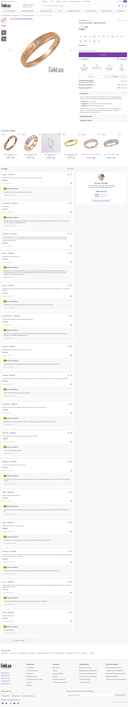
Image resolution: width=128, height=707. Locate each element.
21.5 (94, 41)
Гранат (14, 653)
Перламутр (69, 653)
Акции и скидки (91, 11)
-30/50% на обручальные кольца (23, 18)
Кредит (65, 1)
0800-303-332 (101, 191)
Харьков (87, 82)
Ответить (5, 180)
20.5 (85, 41)
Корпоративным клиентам (88, 676)
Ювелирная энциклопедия (88, 670)
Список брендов (84, 679)
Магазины (58, 1)
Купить (103, 55)
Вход (125, 1)
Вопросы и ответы (85, 667)
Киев (80, 82)
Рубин (77, 653)
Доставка (91, 76)
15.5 (85, 36)
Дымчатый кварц (23, 653)
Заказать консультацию (101, 201)
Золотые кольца (16, 15)
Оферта (29, 685)
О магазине (30, 667)
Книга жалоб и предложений (115, 673)
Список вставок (84, 682)
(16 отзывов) (89, 20)
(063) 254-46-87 (5, 683)
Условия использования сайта (116, 679)
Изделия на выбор (112, 676)
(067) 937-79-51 (5, 678)
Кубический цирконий (44, 653)
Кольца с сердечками (28, 15)
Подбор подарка (107, 11)
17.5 (103, 36)
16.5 (94, 36)
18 (108, 36)
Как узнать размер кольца (88, 673)
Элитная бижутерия (46, 11)
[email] (90, 695)
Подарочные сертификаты (115, 670)
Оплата (115, 76)
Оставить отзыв (18, 640)
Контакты (29, 682)
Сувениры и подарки (74, 11)
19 (117, 36)
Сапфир (84, 653)
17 (99, 36)
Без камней (5, 653)
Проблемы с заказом (60, 682)
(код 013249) (123, 20)
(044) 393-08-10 (5, 675)
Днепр (83, 82)
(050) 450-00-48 (5, 681)
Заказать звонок (27, 7)
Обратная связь (31, 676)
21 (89, 41)
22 (99, 41)
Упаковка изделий (59, 679)
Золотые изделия (5, 15)
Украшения (121, 11)
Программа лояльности (75, 1)
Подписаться (120, 695)
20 (80, 41)
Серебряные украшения (27, 11)
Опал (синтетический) (58, 653)
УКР (117, 1)
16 (89, 36)
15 (80, 36)
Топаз (91, 653)
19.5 (122, 36)
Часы (59, 11)
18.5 (113, 36)
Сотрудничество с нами (34, 679)
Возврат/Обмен (58, 673)
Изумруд (33, 653)
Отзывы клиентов (32, 670)
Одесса (92, 82)
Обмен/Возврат (87, 1)
